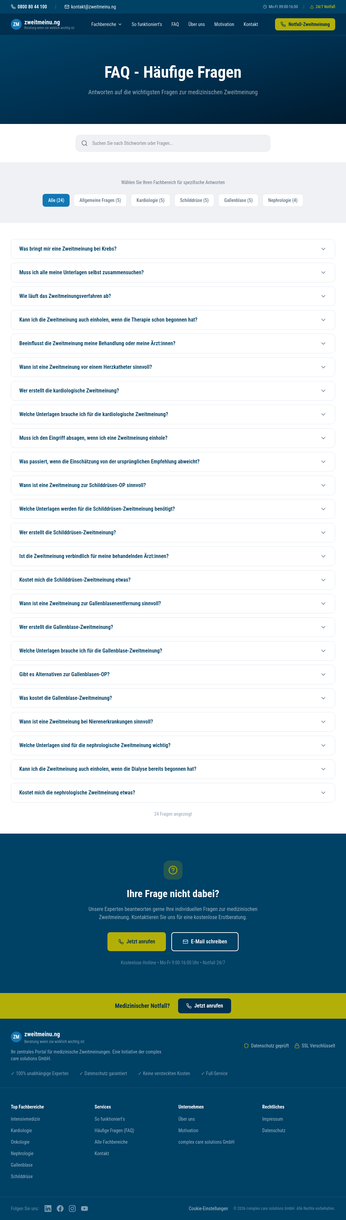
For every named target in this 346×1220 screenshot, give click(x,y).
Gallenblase (22, 1165)
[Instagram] (72, 1208)
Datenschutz (274, 1130)
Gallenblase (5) (238, 200)
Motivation (224, 24)
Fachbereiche (106, 24)
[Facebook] (60, 1208)
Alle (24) (56, 200)
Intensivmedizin (25, 1119)
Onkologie (20, 1142)
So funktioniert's (147, 24)
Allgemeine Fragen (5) (100, 200)
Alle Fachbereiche (111, 1142)
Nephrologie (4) (283, 200)
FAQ (175, 24)
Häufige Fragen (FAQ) (114, 1130)
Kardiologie (21, 1130)
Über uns (197, 24)
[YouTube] (84, 1208)
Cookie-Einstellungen (208, 1208)
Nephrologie (22, 1153)
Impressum (272, 1119)
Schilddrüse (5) (194, 200)
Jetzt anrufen (136, 941)
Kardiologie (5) (151, 200)
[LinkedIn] (48, 1208)
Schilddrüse (22, 1176)
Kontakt (251, 24)
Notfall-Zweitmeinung (305, 24)
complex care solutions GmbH (206, 1142)
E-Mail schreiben (205, 941)
